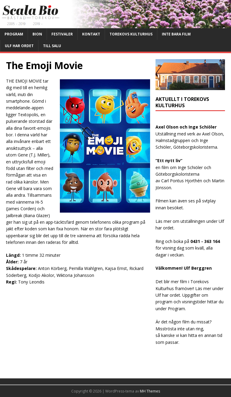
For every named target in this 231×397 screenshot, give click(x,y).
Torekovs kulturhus (130, 34)
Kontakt (91, 34)
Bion (37, 34)
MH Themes (150, 391)
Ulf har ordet (19, 45)
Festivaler (62, 34)
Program (14, 34)
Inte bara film (176, 34)
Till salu (52, 45)
